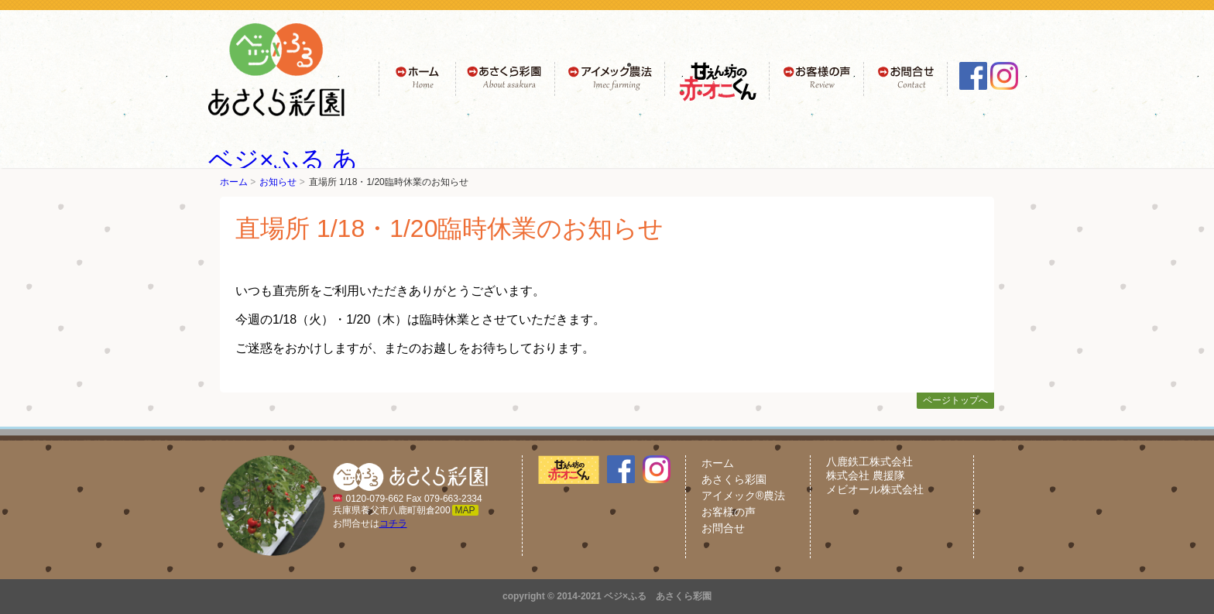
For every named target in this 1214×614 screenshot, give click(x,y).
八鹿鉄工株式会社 (869, 461)
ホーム (234, 182)
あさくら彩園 (733, 479)
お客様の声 (728, 512)
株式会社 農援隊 (865, 475)
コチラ (393, 523)
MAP (465, 510)
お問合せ (723, 528)
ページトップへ (955, 400)
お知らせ (278, 182)
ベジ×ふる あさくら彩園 (658, 596)
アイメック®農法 (743, 495)
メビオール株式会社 (875, 489)
